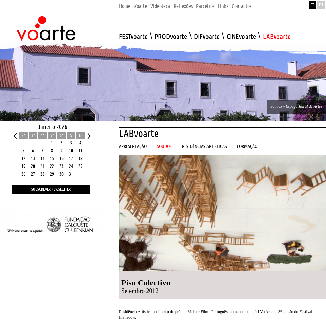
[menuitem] (124, 4)
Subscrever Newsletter (51, 189)
